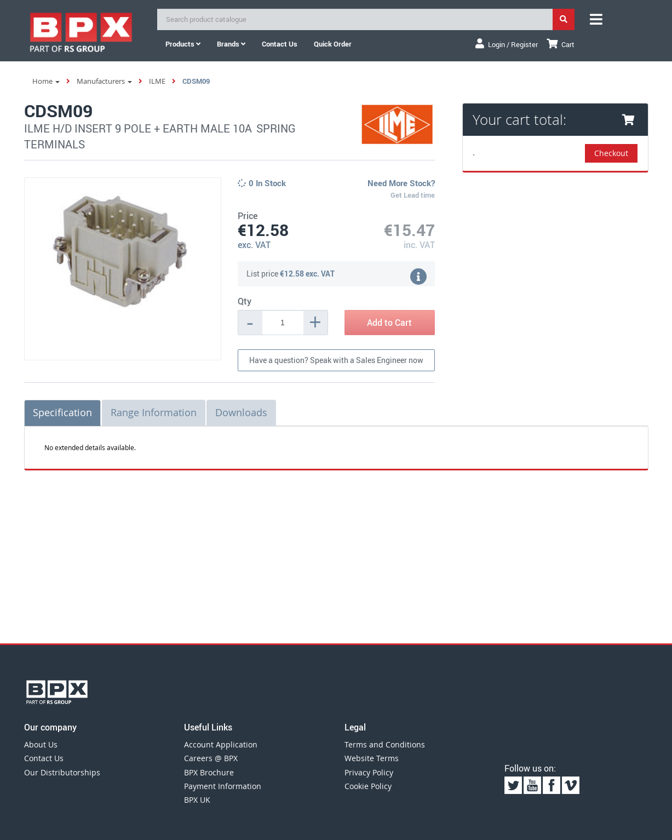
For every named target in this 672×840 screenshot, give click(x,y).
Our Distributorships (62, 772)
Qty (244, 301)
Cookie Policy (368, 786)
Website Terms (371, 758)
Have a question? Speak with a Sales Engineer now (336, 360)
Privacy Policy (368, 772)
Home (46, 81)
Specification (62, 412)
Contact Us (44, 758)
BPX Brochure (209, 772)
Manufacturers (104, 81)
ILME (157, 81)
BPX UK (197, 800)
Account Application (220, 744)
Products (182, 44)
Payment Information (222, 786)
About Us (41, 744)
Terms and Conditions (384, 744)
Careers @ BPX (211, 758)
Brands (231, 44)
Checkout (611, 153)
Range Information (154, 412)
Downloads (241, 412)
